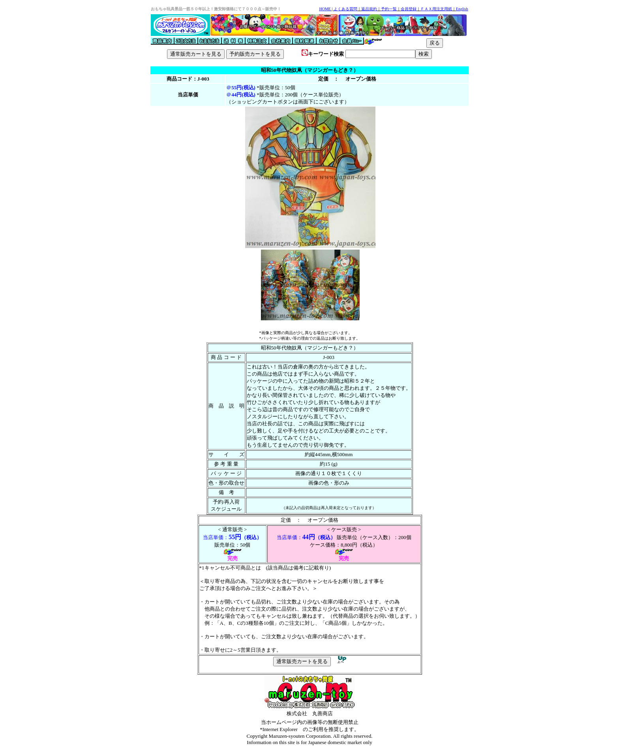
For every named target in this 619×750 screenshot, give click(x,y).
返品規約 (369, 9)
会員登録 (408, 9)
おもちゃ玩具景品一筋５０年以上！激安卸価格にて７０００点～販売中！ (216, 9)
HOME (324, 9)
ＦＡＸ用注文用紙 (436, 9)
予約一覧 (389, 9)
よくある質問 (345, 9)
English (462, 9)
